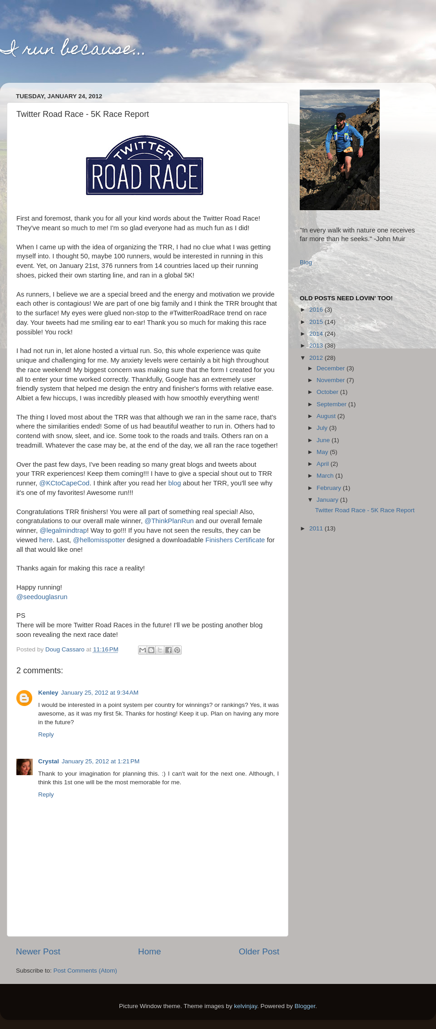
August (327, 416)
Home (149, 951)
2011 (317, 528)
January (328, 499)
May (323, 452)
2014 (317, 333)
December (332, 368)
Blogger (305, 1006)
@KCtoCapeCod (64, 483)
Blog (306, 262)
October (328, 391)
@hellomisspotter (99, 540)
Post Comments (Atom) (85, 970)
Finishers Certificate (235, 540)
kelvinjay (245, 1006)
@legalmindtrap (63, 530)
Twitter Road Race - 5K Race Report (365, 510)
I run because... (73, 50)
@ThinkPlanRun (168, 521)
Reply (46, 734)
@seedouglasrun (41, 596)
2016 (317, 309)
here (46, 540)
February (330, 487)
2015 (317, 321)
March (326, 475)
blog (174, 483)
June (324, 440)
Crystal (48, 761)
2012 (317, 357)
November (332, 380)
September (332, 404)
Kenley (48, 692)
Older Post (259, 951)
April (324, 463)
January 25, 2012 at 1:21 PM (101, 761)
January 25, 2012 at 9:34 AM (100, 692)
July (323, 427)
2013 (317, 345)
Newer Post (38, 951)
